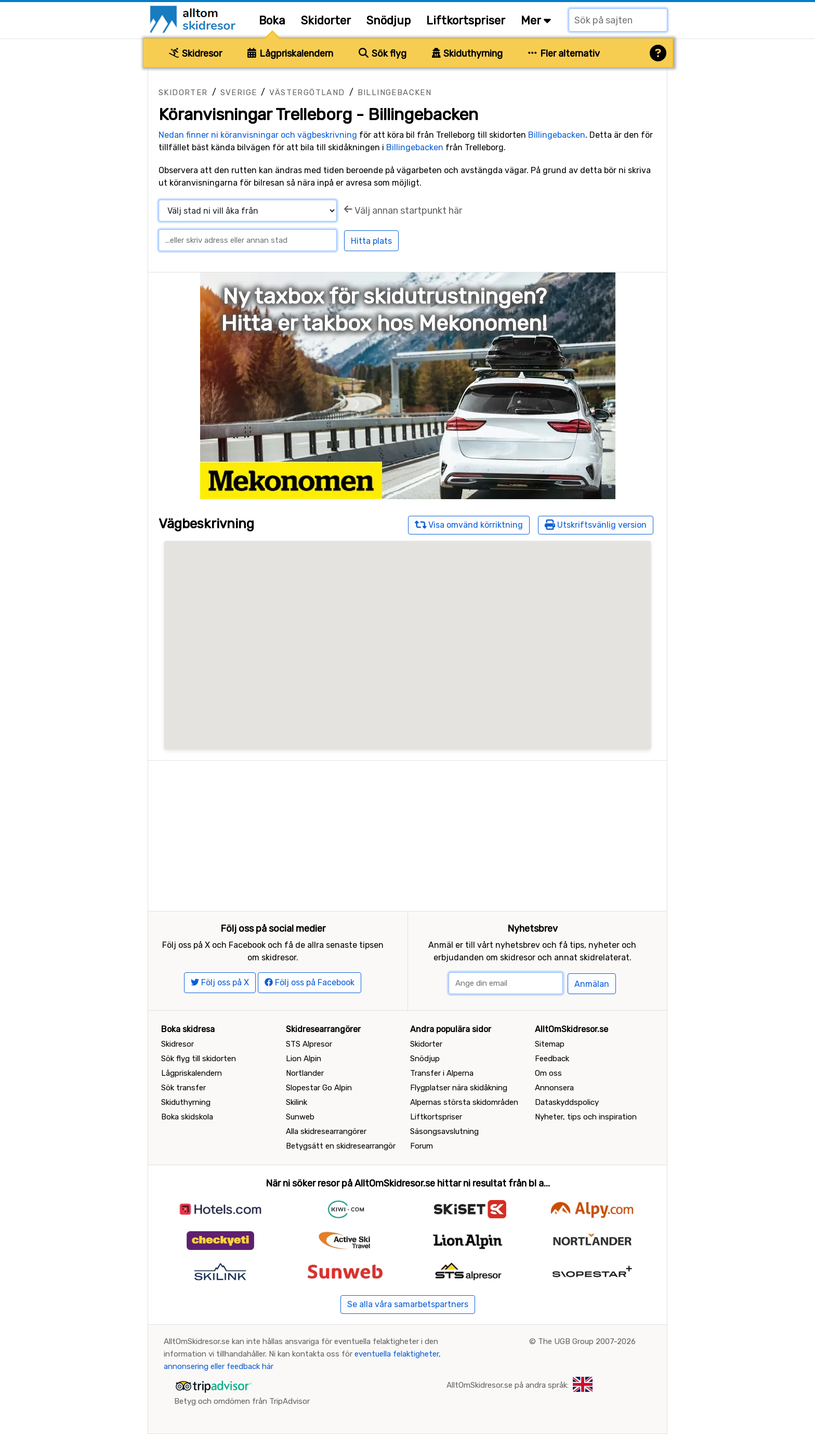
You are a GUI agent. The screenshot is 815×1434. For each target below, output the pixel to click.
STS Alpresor (309, 1044)
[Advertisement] (407, 833)
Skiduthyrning (467, 53)
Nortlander (305, 1073)
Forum (421, 1146)
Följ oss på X (220, 982)
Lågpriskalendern (290, 53)
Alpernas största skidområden (464, 1102)
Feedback (552, 1058)
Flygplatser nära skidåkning (458, 1087)
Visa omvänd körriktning (469, 524)
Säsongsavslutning (444, 1131)
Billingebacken (395, 92)
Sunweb (300, 1117)
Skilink (296, 1102)
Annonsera (554, 1087)
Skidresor (195, 53)
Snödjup (388, 21)
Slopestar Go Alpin (319, 1087)
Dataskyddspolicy (567, 1102)
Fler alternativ (564, 53)
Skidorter (326, 21)
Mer (536, 21)
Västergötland (307, 92)
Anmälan (591, 984)
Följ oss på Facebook (309, 982)
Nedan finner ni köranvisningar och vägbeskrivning (258, 135)
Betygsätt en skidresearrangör (341, 1146)
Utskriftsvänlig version (596, 524)
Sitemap (549, 1044)
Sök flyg (382, 53)
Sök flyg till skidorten (198, 1058)
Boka (272, 21)
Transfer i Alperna (442, 1073)
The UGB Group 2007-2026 (587, 1341)
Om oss (548, 1073)
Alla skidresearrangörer (326, 1131)
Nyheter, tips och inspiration (586, 1117)
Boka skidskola (187, 1117)
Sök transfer (183, 1087)
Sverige (238, 92)
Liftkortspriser (465, 21)
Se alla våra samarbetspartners (407, 1304)
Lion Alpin (303, 1058)
